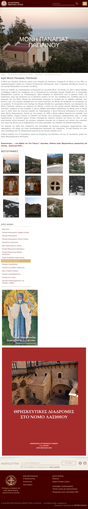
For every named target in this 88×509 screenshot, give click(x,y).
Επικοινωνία (27, 481)
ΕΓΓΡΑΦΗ (68, 463)
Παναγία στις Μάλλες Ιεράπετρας (13, 267)
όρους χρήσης (54, 467)
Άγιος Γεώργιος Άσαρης (10, 271)
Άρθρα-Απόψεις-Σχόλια (60, 481)
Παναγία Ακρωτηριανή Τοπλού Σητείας (15, 239)
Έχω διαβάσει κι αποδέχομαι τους (42, 467)
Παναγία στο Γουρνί (9, 277)
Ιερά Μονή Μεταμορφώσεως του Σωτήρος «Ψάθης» (13, 282)
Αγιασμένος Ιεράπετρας (10, 242)
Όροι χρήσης (28, 485)
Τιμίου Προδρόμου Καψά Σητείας (13, 257)
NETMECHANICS (80, 505)
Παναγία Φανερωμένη (9, 235)
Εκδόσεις (55, 478)
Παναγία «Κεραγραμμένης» (11, 274)
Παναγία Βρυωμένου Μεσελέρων (13, 249)
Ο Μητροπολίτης (29, 478)
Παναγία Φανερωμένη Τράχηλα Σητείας (15, 232)
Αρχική (3, 74)
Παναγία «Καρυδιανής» (10, 264)
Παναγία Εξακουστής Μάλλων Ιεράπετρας (12, 253)
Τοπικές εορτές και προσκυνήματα (64, 489)
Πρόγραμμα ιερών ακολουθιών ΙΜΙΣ (65, 492)
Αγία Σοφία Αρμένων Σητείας (12, 245)
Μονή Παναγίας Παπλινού (11, 261)
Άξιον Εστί (5, 229)
